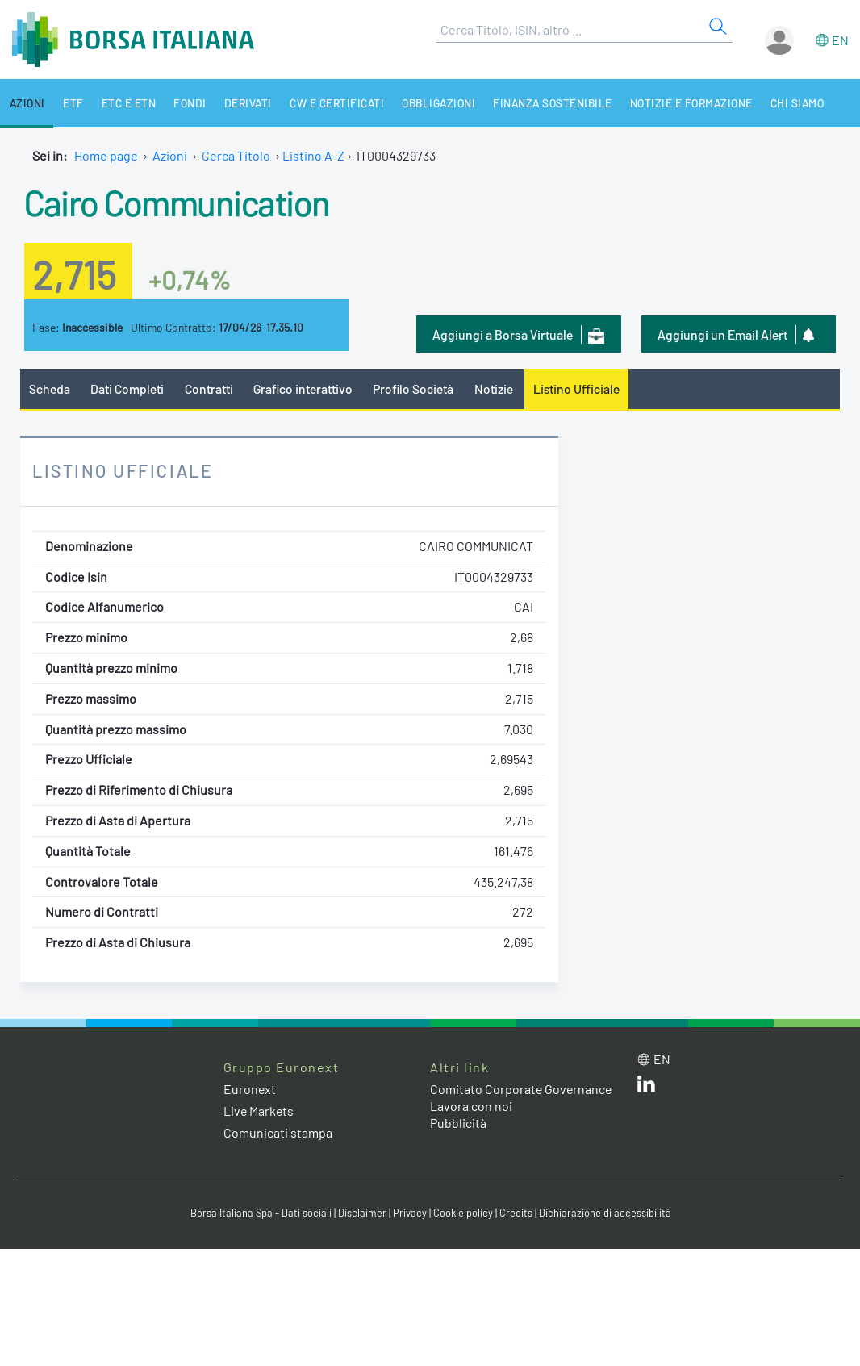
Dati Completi (128, 388)
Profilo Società (415, 388)
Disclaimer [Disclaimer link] (361, 1212)
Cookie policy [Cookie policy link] (462, 1212)
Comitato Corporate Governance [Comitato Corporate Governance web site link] (522, 1089)
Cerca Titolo (236, 155)
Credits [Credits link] (515, 1212)
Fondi (184, 103)
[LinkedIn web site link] (646, 1087)
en (840, 40)
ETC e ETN (125, 103)
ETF (71, 103)
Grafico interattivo (303, 388)
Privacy (409, 1212)
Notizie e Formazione (681, 103)
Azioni (26, 103)
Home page (106, 155)
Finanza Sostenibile (543, 103)
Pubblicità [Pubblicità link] (458, 1122)
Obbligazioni (430, 103)
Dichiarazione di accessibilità (604, 1212)
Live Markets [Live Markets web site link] (259, 1110)
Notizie (496, 388)
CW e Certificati (329, 103)
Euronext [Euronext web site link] (250, 1089)
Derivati (241, 103)
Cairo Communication (179, 201)
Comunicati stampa (277, 1133)
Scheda (49, 388)
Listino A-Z (313, 155)
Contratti (209, 388)
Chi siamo (786, 103)
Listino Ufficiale (579, 388)
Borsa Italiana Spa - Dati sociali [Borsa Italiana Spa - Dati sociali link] (260, 1212)
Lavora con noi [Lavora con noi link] (471, 1105)
